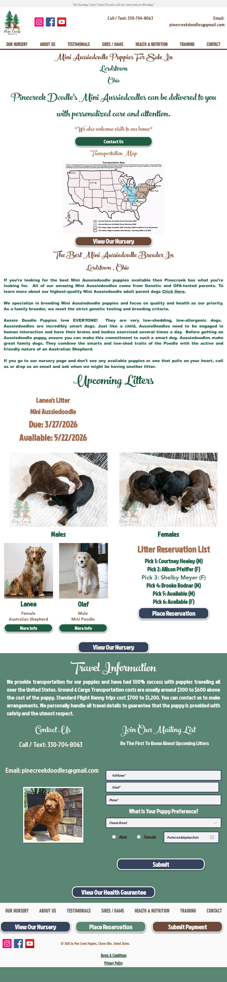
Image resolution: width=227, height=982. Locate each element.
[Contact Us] (113, 141)
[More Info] (28, 628)
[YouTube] (61, 21)
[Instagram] (39, 21)
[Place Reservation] (173, 613)
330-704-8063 (64, 744)
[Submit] (161, 864)
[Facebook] (50, 21)
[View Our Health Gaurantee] (113, 892)
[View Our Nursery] (113, 241)
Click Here (173, 291)
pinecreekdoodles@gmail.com (60, 770)
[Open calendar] (212, 837)
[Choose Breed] (163, 823)
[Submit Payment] (187, 927)
